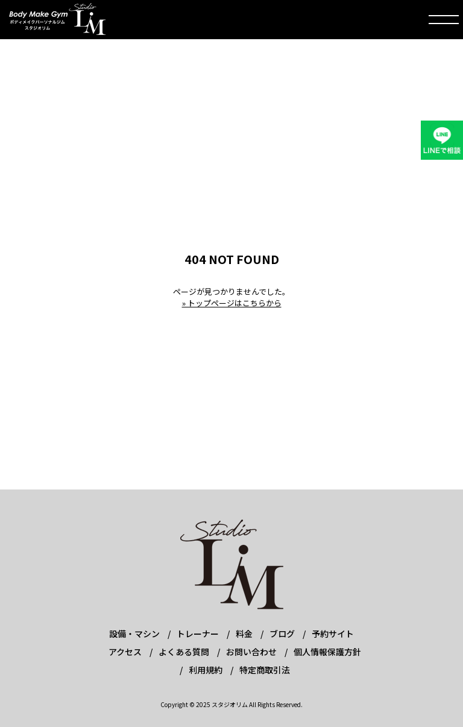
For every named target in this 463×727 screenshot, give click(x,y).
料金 (244, 634)
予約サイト (333, 634)
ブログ (282, 634)
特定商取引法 (264, 670)
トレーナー (198, 634)
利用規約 (205, 670)
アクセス (125, 652)
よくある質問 (184, 652)
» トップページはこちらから (232, 303)
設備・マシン (134, 634)
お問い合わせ (251, 652)
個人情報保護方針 (327, 652)
